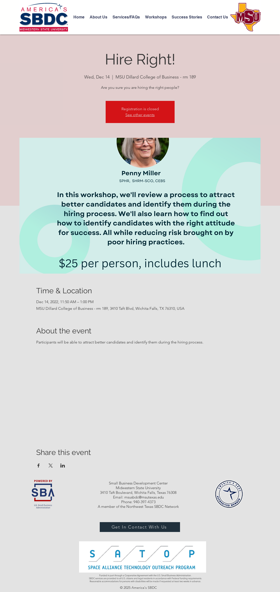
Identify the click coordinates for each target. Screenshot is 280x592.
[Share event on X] (50, 465)
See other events (140, 114)
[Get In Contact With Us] (140, 527)
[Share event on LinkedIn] (62, 465)
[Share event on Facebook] (38, 465)
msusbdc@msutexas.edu (144, 497)
